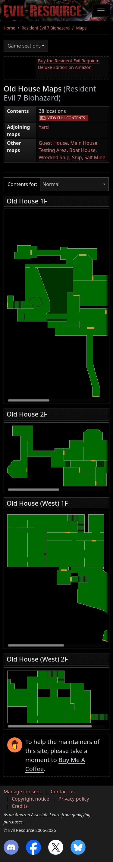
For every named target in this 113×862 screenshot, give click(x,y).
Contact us (63, 791)
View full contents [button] (66, 117)
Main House (83, 143)
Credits (20, 806)
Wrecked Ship (54, 157)
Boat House (82, 150)
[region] (56, 304)
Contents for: (22, 184)
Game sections (24, 45)
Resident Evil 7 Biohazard (46, 28)
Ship (77, 157)
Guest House (53, 143)
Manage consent (22, 791)
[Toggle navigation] (101, 11)
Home (9, 28)
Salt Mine (94, 157)
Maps (81, 28)
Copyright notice (30, 798)
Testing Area (53, 150)
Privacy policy (73, 798)
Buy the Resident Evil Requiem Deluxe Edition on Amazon (68, 64)
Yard (44, 127)
